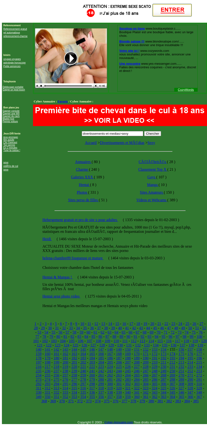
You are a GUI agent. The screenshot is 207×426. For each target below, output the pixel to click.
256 (56, 375)
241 (92, 371)
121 (40, 345)
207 (128, 362)
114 (151, 341)
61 (95, 332)
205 (110, 362)
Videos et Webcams (151, 200)
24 (180, 324)
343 (155, 392)
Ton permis (9, 145)
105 (72, 341)
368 (44, 401)
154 (163, 349)
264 (128, 375)
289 (181, 380)
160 (47, 354)
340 (128, 392)
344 (163, 392)
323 (145, 388)
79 (51, 337)
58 (74, 332)
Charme (82, 169)
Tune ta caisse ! (11, 150)
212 (172, 362)
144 (74, 349)
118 (186, 341)
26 (194, 324)
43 (141, 328)
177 (199, 354)
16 (124, 324)
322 (137, 388)
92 (142, 337)
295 (65, 384)
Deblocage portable (13, 87)
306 (163, 384)
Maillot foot (8, 118)
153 (155, 349)
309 (190, 384)
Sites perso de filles (83, 200)
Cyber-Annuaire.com (118, 422)
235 (38, 371)
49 (183, 328)
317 (92, 388)
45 (155, 328)
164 (83, 354)
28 (36, 328)
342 (145, 392)
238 (65, 371)
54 (46, 332)
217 (47, 367)
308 (181, 384)
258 (74, 375)
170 (137, 354)
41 (127, 328)
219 (65, 367)
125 (75, 345)
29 (43, 328)
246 (137, 371)
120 (204, 341)
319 (110, 388)
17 (131, 324)
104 (63, 341)
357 (110, 397)
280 (101, 380)
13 (103, 324)
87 (107, 337)
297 (83, 384)
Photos (82, 192)
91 (135, 337)
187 (119, 358)
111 (125, 341)
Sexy (151, 143)
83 (79, 337)
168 (119, 354)
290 (190, 380)
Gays (151, 177)
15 (117, 324)
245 (128, 371)
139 (200, 345)
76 (200, 332)
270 (181, 375)
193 (172, 358)
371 (71, 401)
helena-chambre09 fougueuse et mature (73, 258)
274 (47, 380)
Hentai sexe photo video (61, 296)
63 (109, 332)
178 (38, 358)
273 (38, 380)
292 (38, 384)
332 (56, 392)
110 (116, 341)
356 (101, 397)
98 (184, 337)
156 (181, 349)
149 (119, 349)
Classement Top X (152, 169)
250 (172, 371)
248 (155, 371)
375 (106, 401)
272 (199, 375)
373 (89, 401)
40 (120, 328)
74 (187, 332)
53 (39, 332)
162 (65, 354)
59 (81, 332)
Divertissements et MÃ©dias (122, 143)
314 (65, 388)
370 (62, 401)
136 (173, 345)
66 (130, 332)
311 (38, 388)
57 (67, 332)
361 (145, 397)
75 (194, 332)
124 (66, 345)
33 (71, 328)
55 (53, 332)
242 (101, 371)
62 (102, 332)
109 (107, 341)
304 (145, 384)
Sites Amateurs (152, 192)
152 (145, 349)
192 (163, 358)
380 (151, 401)
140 (38, 349)
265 (137, 375)
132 (138, 345)
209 (146, 362)
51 (197, 328)
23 (173, 324)
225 (119, 367)
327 (181, 388)
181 (65, 358)
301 (119, 384)
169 (128, 354)
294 (56, 384)
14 (110, 324)
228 (145, 367)
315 (74, 388)
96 (170, 337)
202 (83, 362)
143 (65, 349)
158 (199, 349)
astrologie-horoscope (14, 62)
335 (83, 392)
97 (178, 337)
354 (83, 397)
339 (119, 392)
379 (142, 401)
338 (110, 392)
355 (92, 397)
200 (65, 362)
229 (155, 367)
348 (199, 392)
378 (133, 401)
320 (119, 388)
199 (56, 362)
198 (47, 362)
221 (83, 367)
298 (92, 384)
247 (145, 371)
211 (163, 362)
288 (172, 380)
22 (166, 324)
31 (57, 328)
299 (101, 384)
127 (93, 345)
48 (176, 328)
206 (119, 362)
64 (116, 332)
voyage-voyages (12, 59)
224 (110, 367)
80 (58, 337)
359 (128, 397)
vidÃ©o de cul (10, 166)
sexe (5, 162)
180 (56, 358)
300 (110, 384)
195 (190, 358)
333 (65, 392)
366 (190, 397)
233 (190, 367)
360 (137, 397)
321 (128, 388)
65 (123, 332)
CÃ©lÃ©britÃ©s (153, 162)
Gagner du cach (11, 116)
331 (47, 392)
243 (110, 371)
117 (177, 341)
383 (178, 401)
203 (92, 362)
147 (101, 349)
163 (74, 354)
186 (110, 358)
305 (155, 384)
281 (110, 380)
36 (92, 328)
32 (64, 328)
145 (83, 349)
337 (101, 392)
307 (172, 384)
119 (195, 341)
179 (47, 358)
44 (148, 328)
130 (120, 345)
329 (199, 388)
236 (47, 371)
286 (155, 380)
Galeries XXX (82, 177)
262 (110, 375)
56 (60, 332)
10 (82, 324)
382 (169, 401)
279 (92, 380)
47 (169, 328)
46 (162, 328)
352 (65, 397)
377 (124, 401)
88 (114, 337)
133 (147, 345)
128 (102, 345)
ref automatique (11, 32)
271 (190, 375)
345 (172, 392)
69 (151, 332)
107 (90, 341)
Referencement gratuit (15, 29)
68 (145, 332)
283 (128, 380)
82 (72, 337)
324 (154, 388)
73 (179, 332)
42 (134, 328)
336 (92, 392)
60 (88, 332)
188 (128, 358)
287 (163, 380)
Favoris (63, 101)
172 (155, 354)
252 (190, 371)
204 (101, 362)
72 (172, 332)
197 (39, 362)
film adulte (8, 139)
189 (137, 358)
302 (128, 384)
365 (181, 397)
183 (83, 358)
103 (54, 341)
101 (36, 341)
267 (155, 375)
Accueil (91, 143)
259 (83, 375)
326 (172, 388)
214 (190, 362)
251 (181, 371)
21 (159, 324)
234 (199, 367)
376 (115, 401)
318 (101, 388)
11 (89, 324)
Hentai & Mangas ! (57, 277)
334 (74, 392)
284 (137, 380)
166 (101, 354)
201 (74, 362)
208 (137, 362)
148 (110, 349)
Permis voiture (10, 121)
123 (57, 345)
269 (172, 375)
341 (137, 392)
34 (78, 328)
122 (48, 345)
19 (145, 324)
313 (56, 388)
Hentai (84, 185)
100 (199, 337)
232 (181, 367)
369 (53, 401)
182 (74, 358)
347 (190, 392)
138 (191, 345)
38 (106, 328)
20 (152, 324)
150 (128, 349)
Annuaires (83, 162)
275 (56, 380)
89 (121, 337)
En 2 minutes (10, 147)
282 (119, 380)
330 (38, 392)
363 (163, 397)
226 (128, 367)
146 (92, 349)
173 (163, 354)
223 (101, 367)
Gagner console (11, 111)
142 (56, 349)
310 (199, 384)
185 (101, 358)
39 (113, 328)
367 (199, 397)
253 (199, 371)
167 (110, 354)
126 (84, 345)
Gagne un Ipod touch (14, 89)
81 (65, 337)
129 (111, 345)
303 (137, 384)
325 (163, 388)
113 (142, 341)
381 (160, 401)
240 (83, 371)
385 (196, 401)
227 (137, 367)
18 (138, 324)
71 (166, 332)
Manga (152, 185)
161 (56, 354)
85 (93, 337)
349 (38, 397)
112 (133, 341)
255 (47, 375)
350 (47, 397)
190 (145, 358)
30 (50, 328)
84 (86, 337)
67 (137, 332)
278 (83, 380)
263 (119, 375)
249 (163, 371)
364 (172, 397)
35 (85, 328)
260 (92, 375)
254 (38, 375)
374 (98, 401)
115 (160, 341)
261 (101, 375)
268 (163, 375)
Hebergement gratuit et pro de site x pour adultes (80, 220)
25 (187, 324)
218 (56, 367)
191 (155, 358)
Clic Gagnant (10, 142)
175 (181, 354)
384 (187, 401)
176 (190, 354)
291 (199, 380)
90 (128, 337)
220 (74, 367)
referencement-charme (15, 36)
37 (99, 328)
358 (119, 397)
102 (45, 341)
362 (155, 397)
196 (199, 358)
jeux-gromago (10, 137)
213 (181, 362)
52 (204, 328)
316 (83, 388)
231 (172, 367)
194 (181, 358)
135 (165, 345)
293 (47, 384)
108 (98, 341)
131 (129, 345)
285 (145, 380)
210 (155, 362)
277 (74, 380)
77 (37, 337)
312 (47, 388)
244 (119, 371)
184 (92, 358)
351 (56, 397)
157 (190, 349)
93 (149, 337)
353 (74, 397)
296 (74, 384)
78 (44, 337)
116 (168, 341)
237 (56, 371)
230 (163, 367)
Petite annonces (12, 66)
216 (38, 367)
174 (172, 354)
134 (155, 345)
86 (100, 337)
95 (163, 337)
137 (182, 345)
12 (96, 324)
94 (156, 337)
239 (74, 371)
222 (92, 367)
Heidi (47, 239)
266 (145, 375)
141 (47, 349)
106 (80, 341)
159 (38, 354)
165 (92, 354)
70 (158, 332)
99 (191, 337)
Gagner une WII (11, 113)
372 (80, 401)
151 (137, 349)
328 (190, 388)
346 (181, 392)
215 (199, 362)
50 (190, 328)
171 (145, 354)
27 (201, 324)
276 (65, 380)
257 (65, 375)
